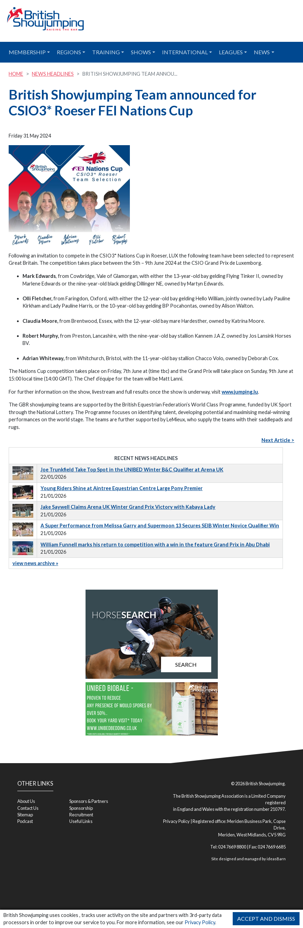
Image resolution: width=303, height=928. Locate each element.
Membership (27, 52)
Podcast (25, 821)
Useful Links (80, 821)
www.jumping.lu (240, 392)
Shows (141, 52)
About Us (26, 801)
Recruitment (81, 814)
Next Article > (277, 440)
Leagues (231, 52)
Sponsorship (81, 808)
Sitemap (25, 814)
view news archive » (35, 563)
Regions (69, 52)
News (262, 52)
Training (106, 52)
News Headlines (53, 74)
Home (16, 74)
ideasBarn (276, 858)
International (185, 52)
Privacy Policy (200, 922)
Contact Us (27, 808)
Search (186, 664)
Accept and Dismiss (266, 918)
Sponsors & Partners (88, 801)
